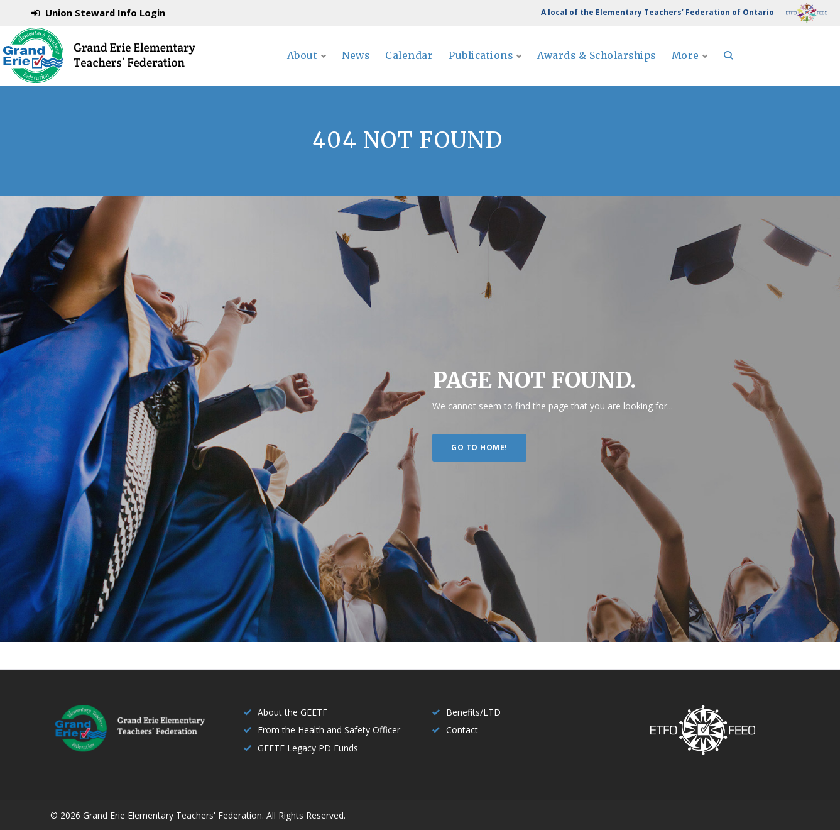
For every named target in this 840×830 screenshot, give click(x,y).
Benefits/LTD (473, 712)
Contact (462, 730)
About (373, 69)
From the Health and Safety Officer (329, 730)
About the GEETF (292, 712)
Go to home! (479, 473)
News (430, 69)
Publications (559, 69)
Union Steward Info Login (105, 12)
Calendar (485, 69)
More (777, 69)
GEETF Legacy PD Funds (308, 748)
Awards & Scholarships (684, 69)
